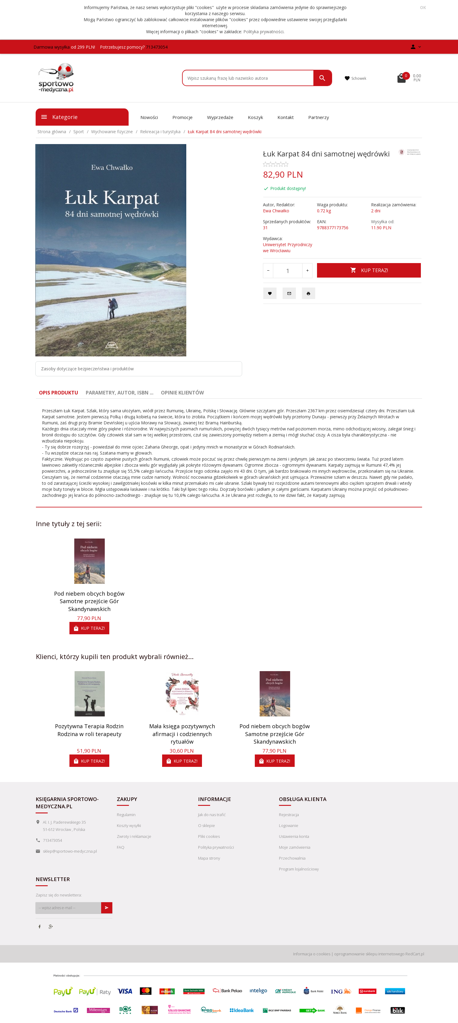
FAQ (120, 847)
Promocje (182, 117)
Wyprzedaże (220, 117)
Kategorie (59, 117)
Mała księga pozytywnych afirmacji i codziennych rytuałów (182, 733)
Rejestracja (289, 814)
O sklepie (206, 825)
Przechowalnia (292, 858)
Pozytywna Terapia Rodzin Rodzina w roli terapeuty (89, 730)
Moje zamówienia (294, 847)
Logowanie (288, 825)
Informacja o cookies (311, 954)
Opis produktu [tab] (58, 392)
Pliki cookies (209, 836)
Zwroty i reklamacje (134, 836)
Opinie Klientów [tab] (182, 392)
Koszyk (255, 117)
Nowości (149, 117)
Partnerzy (318, 117)
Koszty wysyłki (129, 825)
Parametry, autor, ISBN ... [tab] (119, 392)
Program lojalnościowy (299, 869)
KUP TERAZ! (369, 270)
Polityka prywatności (263, 31)
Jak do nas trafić (212, 814)
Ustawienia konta (294, 836)
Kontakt (285, 117)
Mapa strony (209, 858)
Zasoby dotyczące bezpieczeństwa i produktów (87, 369)
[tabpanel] (229, 453)
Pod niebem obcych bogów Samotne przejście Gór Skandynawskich (89, 601)
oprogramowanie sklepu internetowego (369, 954)
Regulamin (126, 814)
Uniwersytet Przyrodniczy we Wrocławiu (287, 247)
